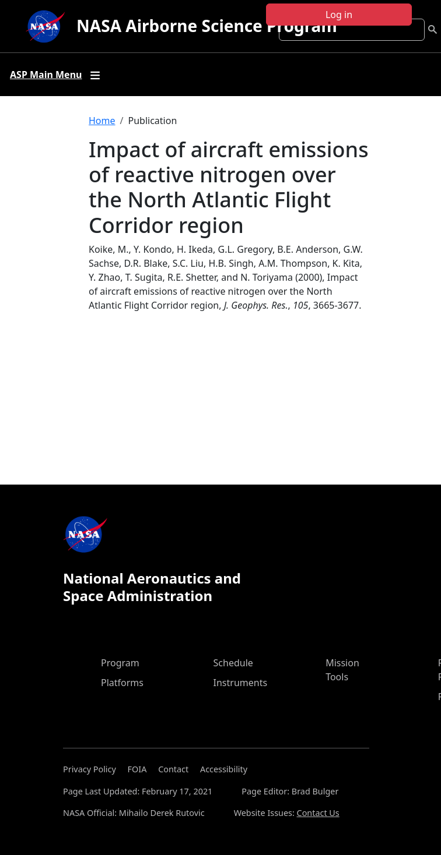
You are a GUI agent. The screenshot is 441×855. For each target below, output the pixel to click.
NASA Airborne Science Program (206, 26)
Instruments (241, 682)
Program (120, 662)
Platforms (122, 682)
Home (102, 120)
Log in (339, 14)
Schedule (233, 662)
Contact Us (318, 812)
